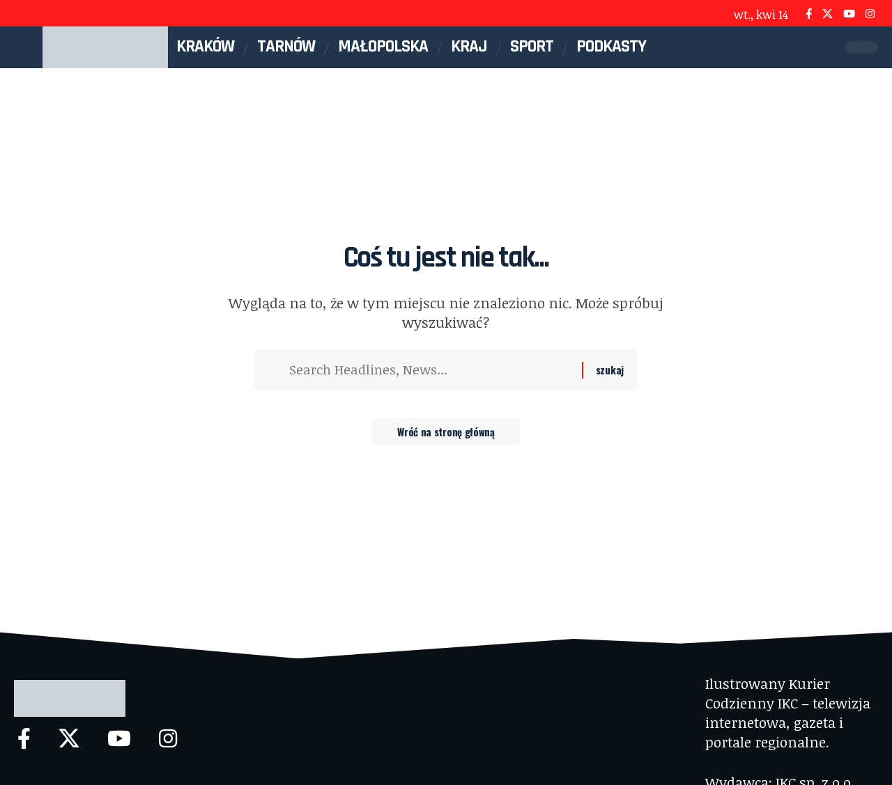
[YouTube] (849, 13)
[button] (828, 47)
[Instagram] (870, 13)
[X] (827, 13)
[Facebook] (808, 13)
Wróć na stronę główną (446, 435)
